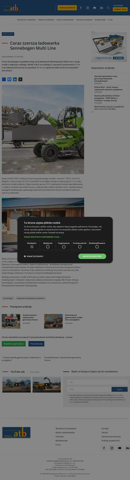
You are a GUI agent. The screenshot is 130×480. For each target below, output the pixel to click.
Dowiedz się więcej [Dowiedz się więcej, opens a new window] (56, 232)
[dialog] (65, 240)
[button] (65, 237)
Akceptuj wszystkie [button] (92, 256)
